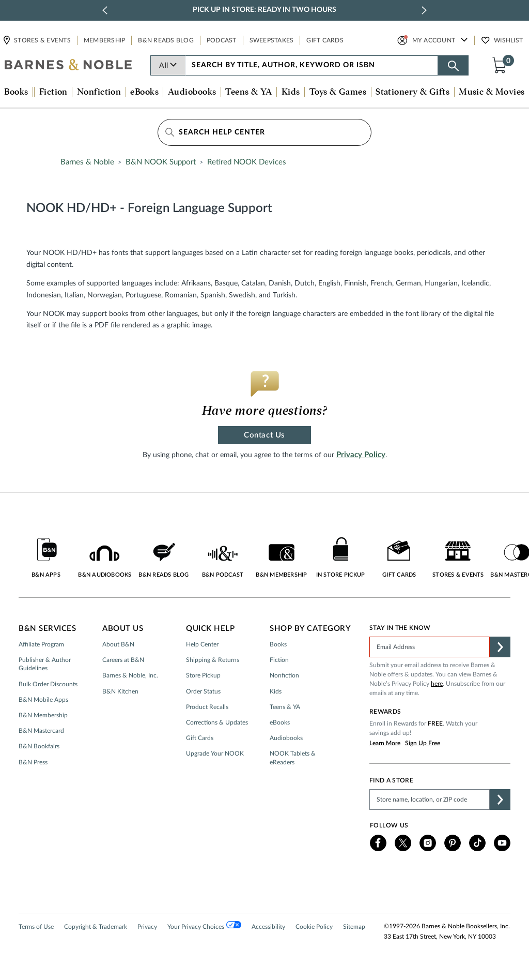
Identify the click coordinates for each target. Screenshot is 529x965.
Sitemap (354, 927)
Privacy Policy (360, 455)
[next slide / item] (424, 10)
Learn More (384, 743)
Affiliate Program (41, 644)
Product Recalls (207, 707)
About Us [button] (122, 628)
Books (278, 644)
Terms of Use (36, 927)
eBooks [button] (144, 92)
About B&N (118, 644)
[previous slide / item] (105, 10)
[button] (501, 64)
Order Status (203, 691)
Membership (105, 40)
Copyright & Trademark (95, 927)
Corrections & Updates (217, 722)
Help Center (202, 644)
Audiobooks (286, 738)
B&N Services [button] (47, 628)
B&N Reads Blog (166, 40)
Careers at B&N (123, 660)
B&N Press (33, 762)
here (437, 684)
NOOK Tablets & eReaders (293, 757)
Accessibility (268, 927)
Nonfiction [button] (99, 92)
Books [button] (16, 92)
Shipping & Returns (212, 660)
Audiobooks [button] (192, 92)
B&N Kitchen (120, 691)
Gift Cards (325, 40)
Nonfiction (284, 675)
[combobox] (312, 65)
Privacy (147, 927)
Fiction (279, 660)
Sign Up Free (422, 743)
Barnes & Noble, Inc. (130, 675)
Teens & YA (285, 707)
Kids (276, 691)
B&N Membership (43, 715)
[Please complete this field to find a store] (429, 799)
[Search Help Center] (265, 132)
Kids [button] (291, 92)
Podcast (222, 40)
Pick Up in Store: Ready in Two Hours (264, 9)
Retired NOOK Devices (246, 162)
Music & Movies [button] (491, 92)
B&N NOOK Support (161, 162)
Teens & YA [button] (248, 92)
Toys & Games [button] (337, 92)
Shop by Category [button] (310, 628)
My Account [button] (434, 40)
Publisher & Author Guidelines (45, 664)
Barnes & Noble (87, 162)
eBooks (280, 722)
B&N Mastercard (41, 731)
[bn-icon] (69, 65)
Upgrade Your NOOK (215, 753)
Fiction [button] (53, 92)
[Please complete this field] (429, 647)
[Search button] (453, 65)
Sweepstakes (272, 40)
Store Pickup (203, 675)
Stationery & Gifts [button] (412, 92)
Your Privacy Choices (204, 926)
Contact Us (264, 435)
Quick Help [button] (210, 628)
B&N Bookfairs (39, 746)
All (168, 65)
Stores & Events (42, 40)
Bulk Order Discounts (48, 684)
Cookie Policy (314, 927)
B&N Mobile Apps (43, 700)
